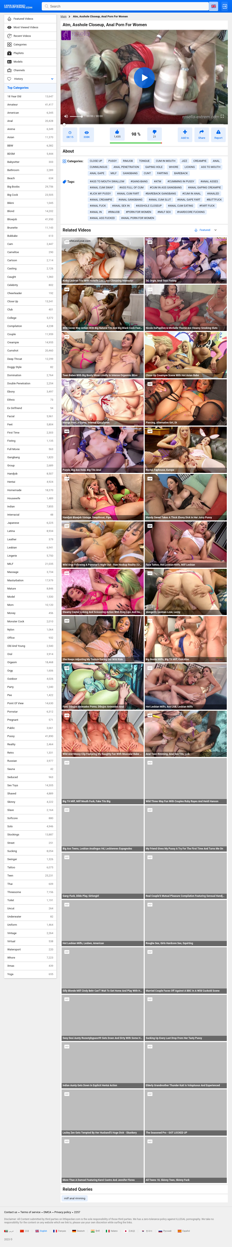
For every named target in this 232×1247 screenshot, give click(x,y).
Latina (30, 531)
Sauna (30, 769)
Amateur (30, 105)
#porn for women (138, 212)
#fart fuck (207, 205)
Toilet (30, 900)
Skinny (30, 802)
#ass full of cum (131, 187)
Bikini (30, 203)
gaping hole (154, 167)
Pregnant (30, 720)
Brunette (30, 228)
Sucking (30, 851)
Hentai (30, 482)
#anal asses (209, 181)
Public (30, 728)
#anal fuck (98, 205)
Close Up (30, 301)
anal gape (97, 173)
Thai (30, 884)
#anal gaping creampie (204, 187)
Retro (30, 753)
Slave (30, 810)
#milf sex (164, 212)
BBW (30, 146)
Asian (30, 137)
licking (190, 167)
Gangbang (30, 457)
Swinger (30, 859)
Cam (30, 244)
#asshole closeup (149, 205)
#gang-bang (139, 181)
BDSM (30, 154)
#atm (157, 181)
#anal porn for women (137, 218)
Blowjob (30, 219)
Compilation (30, 326)
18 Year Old (30, 96)
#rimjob (113, 212)
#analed (213, 193)
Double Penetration (30, 383)
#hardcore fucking (191, 212)
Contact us (10, 1212)
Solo (30, 826)
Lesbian (30, 548)
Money (30, 613)
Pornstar (30, 712)
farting (162, 173)
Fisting (30, 441)
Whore (30, 958)
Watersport (30, 949)
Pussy (30, 736)
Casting (30, 268)
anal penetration (126, 167)
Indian (30, 506)
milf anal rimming (74, 1198)
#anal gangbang (130, 199)
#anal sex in (121, 205)
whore (173, 167)
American (30, 113)
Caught (30, 277)
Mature (30, 589)
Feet (30, 424)
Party (30, 687)
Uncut (30, 908)
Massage (30, 572)
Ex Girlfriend (30, 408)
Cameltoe (30, 252)
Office (30, 638)
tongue (144, 160)
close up (96, 160)
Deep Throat (30, 359)
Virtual (30, 941)
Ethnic (30, 400)
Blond (30, 211)
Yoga (30, 974)
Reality (30, 744)
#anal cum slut (160, 199)
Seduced (30, 777)
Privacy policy (63, 1212)
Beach (30, 178)
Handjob (30, 474)
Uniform (30, 925)
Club (30, 309)
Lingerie (30, 556)
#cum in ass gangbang (166, 187)
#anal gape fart (188, 199)
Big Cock (30, 195)
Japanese (30, 523)
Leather (30, 539)
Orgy (30, 671)
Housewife (30, 498)
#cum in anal (191, 193)
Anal (30, 121)
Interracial (30, 515)
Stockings (30, 834)
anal (216, 160)
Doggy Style (30, 367)
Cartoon (30, 260)
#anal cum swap (101, 187)
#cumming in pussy (180, 181)
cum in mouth (165, 160)
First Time (30, 433)
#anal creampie (101, 199)
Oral (30, 654)
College (30, 318)
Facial (30, 416)
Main (64, 16)
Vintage (30, 933)
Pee (30, 695)
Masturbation (30, 580)
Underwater (30, 917)
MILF (30, 564)
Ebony (30, 392)
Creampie (30, 342)
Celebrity (30, 285)
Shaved (30, 793)
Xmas (30, 966)
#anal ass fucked (102, 218)
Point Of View (30, 703)
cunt (147, 173)
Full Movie (30, 449)
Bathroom (30, 170)
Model (30, 597)
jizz (184, 160)
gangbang (130, 173)
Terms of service (30, 1212)
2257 (77, 1212)
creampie (200, 160)
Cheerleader (30, 293)
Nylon (30, 630)
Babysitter (30, 162)
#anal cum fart (128, 193)
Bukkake (30, 236)
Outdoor (30, 679)
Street (30, 843)
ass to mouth (210, 167)
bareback (181, 173)
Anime (30, 129)
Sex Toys (30, 785)
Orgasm (30, 662)
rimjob (128, 160)
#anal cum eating (180, 205)
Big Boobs (30, 187)
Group (30, 465)
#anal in (96, 212)
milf (114, 173)
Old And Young (30, 646)
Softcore (30, 818)
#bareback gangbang (160, 193)
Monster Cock (30, 621)
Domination (30, 375)
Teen (30, 876)
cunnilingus (98, 167)
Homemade (30, 490)
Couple (30, 334)
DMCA (47, 1212)
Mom (30, 605)
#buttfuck (214, 199)
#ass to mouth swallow (107, 181)
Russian (30, 761)
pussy (112, 160)
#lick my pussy (100, 193)
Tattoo (30, 867)
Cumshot (30, 351)
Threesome (30, 892)
